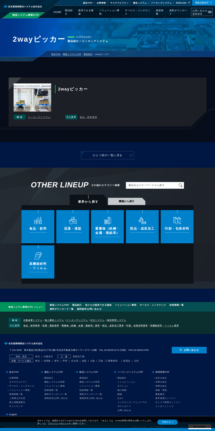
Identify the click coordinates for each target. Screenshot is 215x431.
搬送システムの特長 (54, 382)
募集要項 (160, 394)
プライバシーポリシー (58, 423)
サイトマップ (16, 406)
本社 (37, 356)
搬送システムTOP (53, 372)
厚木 (56, 361)
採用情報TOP (162, 372)
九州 (136, 361)
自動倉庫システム (32, 320)
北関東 (47, 361)
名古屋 (74, 361)
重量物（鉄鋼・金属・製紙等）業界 (81, 326)
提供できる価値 (98, 305)
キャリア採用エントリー (168, 402)
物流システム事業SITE (25, 15)
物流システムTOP (59, 305)
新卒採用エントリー (165, 398)
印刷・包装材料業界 (137, 326)
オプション (123, 386)
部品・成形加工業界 (113, 326)
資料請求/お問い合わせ (89, 309)
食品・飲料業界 (88, 117)
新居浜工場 (79, 356)
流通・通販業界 (50, 326)
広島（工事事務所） (109, 361)
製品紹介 (77, 305)
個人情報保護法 (17, 402)
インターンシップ (164, 406)
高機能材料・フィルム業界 (164, 326)
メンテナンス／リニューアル (132, 402)
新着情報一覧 (16, 394)
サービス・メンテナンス (153, 305)
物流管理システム (116, 320)
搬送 (140, 3)
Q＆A (120, 398)
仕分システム (97, 320)
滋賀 (84, 361)
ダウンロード (124, 406)
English (13, 414)
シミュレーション (127, 382)
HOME (58, 12)
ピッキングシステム (39, 117)
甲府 (65, 361)
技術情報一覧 (176, 305)
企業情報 (101, 3)
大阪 (92, 361)
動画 (120, 394)
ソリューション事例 (125, 305)
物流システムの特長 (89, 382)
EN (181, 3)
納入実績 (122, 390)
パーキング (161, 3)
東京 (37, 361)
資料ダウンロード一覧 (62, 309)
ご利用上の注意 (17, 398)
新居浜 (126, 361)
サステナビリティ (119, 3)
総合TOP (88, 3)
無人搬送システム (54, 320)
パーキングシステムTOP (130, 372)
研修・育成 (161, 390)
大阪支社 (48, 356)
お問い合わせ (124, 410)
